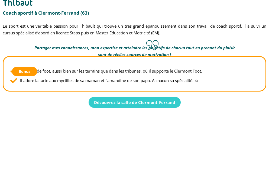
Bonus (24, 71)
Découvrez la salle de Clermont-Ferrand (134, 102)
